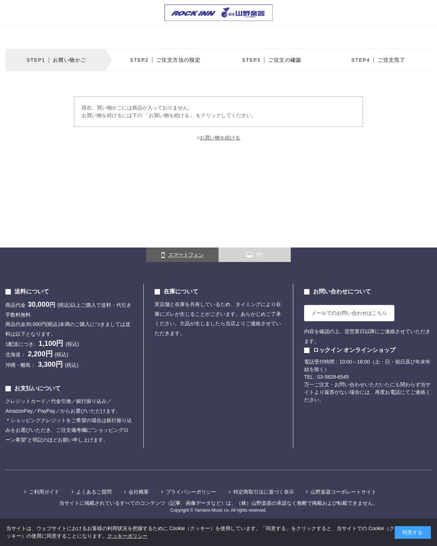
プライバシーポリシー (191, 492)
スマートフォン (182, 255)
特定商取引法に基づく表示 (263, 492)
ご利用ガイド (44, 492)
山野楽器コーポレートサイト (343, 492)
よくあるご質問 (94, 492)
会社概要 (139, 492)
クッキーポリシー (127, 536)
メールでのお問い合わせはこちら (349, 313)
